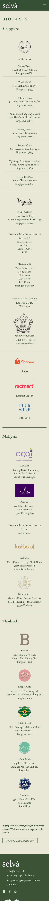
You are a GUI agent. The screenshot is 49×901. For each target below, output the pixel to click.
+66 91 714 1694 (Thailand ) (20, 875)
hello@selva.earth (15, 871)
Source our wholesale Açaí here (20, 841)
